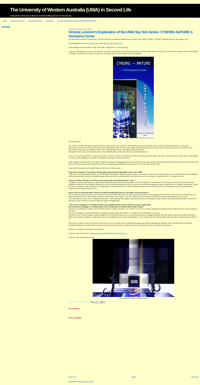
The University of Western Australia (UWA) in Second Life (70, 9)
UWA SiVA (50, 21)
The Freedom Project (35, 21)
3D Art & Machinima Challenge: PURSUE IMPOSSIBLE (76, 21)
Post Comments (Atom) (85, 381)
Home (5, 21)
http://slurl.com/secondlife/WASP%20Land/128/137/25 (104, 43)
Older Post (194, 377)
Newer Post (72, 377)
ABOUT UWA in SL (17, 21)
